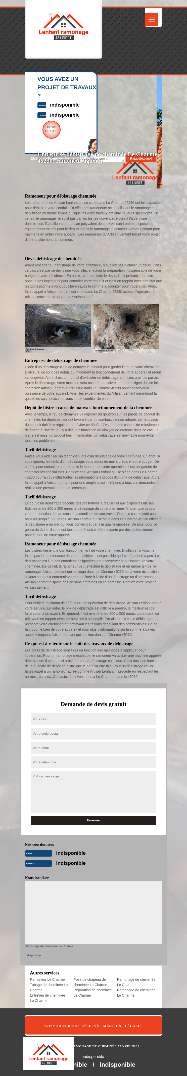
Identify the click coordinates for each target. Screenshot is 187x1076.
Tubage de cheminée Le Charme (49, 987)
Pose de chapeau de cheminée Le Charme (90, 982)
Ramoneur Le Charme (47, 979)
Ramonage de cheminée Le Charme (136, 982)
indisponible (71, 853)
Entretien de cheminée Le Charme (47, 998)
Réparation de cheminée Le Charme (92, 992)
